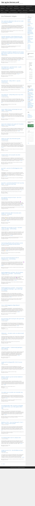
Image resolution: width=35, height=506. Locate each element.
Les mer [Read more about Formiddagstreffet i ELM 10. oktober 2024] (21, 443)
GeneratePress (23, 467)
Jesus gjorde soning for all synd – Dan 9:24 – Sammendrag (11, 198)
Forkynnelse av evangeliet (12, 30)
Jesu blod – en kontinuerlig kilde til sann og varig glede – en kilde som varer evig (12, 183)
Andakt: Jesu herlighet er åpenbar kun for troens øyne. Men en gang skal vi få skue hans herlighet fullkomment (12, 53)
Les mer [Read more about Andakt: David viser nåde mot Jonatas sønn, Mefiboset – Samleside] (8, 220)
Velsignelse (11, 432)
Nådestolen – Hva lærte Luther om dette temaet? (12, 333)
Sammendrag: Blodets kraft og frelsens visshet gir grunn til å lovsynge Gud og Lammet (12, 243)
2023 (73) (29, 47)
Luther (6, 46)
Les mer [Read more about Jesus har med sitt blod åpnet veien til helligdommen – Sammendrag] (2, 265)
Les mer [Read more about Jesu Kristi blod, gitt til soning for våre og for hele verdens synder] (18, 325)
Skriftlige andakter (32, 10)
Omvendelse (22, 132)
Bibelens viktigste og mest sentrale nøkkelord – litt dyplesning (12, 377)
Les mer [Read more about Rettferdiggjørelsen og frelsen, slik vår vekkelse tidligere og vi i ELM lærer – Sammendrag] (15, 280)
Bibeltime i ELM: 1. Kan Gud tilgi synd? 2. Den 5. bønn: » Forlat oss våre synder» (12, 423)
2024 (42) (29, 46)
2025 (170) (29, 45)
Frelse (11, 162)
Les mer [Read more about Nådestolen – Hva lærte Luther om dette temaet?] (6, 339)
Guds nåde (3, 252)
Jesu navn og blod (3, 31)
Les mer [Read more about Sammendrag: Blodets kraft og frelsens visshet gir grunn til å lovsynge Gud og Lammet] (7, 250)
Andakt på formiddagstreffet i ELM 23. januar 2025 (11, 362)
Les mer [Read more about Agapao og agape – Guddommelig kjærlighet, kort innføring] (19, 355)
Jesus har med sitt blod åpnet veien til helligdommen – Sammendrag (10, 258)
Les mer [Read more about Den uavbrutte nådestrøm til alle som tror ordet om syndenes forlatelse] (8, 28)
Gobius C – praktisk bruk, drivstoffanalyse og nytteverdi (31, 90)
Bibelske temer (19, 10)
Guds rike (19, 399)
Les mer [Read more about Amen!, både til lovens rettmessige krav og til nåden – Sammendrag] (3, 117)
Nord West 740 (22, 6)
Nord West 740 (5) (30, 39)
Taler (7, 8)
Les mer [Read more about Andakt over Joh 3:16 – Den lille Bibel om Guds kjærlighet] (23, 457)
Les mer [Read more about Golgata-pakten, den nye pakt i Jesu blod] (21, 160)
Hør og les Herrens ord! (10, 2)
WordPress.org (30, 117)
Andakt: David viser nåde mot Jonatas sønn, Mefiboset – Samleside (11, 213)
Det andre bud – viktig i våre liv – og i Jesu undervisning (11, 81)
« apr (29, 80)
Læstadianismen (17, 6)
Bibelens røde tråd (17, 8)
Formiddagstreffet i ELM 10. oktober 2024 (11, 437)
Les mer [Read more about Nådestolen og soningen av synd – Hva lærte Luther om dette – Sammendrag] (11, 235)
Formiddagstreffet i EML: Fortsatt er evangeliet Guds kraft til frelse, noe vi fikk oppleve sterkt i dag (12, 407)
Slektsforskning (3, 8)
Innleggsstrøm (30, 115)
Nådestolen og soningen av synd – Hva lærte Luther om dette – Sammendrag (11, 228)
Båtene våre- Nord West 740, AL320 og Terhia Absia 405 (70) (30, 33)
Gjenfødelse (14, 399)
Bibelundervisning (3, 6)
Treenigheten (7, 10)
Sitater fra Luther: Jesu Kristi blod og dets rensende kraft (10, 139)
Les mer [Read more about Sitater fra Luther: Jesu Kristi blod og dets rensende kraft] (2, 147)
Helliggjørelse (12, 89)
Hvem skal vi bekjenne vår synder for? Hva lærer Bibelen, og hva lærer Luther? (12, 124)
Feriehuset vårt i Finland (29, 6)
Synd (9, 207)
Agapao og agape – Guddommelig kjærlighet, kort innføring (11, 348)
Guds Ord (17, 399)
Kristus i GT (14, 386)
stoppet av (31, 126)
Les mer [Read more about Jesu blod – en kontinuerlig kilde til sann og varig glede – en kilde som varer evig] (21, 189)
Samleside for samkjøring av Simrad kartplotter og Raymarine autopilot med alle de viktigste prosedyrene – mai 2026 (31, 105)
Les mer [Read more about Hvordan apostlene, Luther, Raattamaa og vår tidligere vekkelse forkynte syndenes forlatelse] (8, 44)
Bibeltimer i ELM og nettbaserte (24, 12)
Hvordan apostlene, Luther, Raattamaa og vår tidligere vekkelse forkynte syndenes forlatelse (12, 37)
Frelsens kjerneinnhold (13, 10)
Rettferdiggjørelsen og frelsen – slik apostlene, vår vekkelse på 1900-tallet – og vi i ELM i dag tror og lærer (12, 289)
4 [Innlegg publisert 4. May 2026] (29, 72)
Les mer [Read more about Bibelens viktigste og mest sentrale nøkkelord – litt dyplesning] (5, 384)
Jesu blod (16, 30)
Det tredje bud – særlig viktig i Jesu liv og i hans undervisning (12, 95)
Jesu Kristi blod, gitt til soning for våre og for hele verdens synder (12, 319)
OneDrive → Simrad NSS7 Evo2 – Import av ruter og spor (30, 100)
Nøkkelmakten (11, 31)
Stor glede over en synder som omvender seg (12, 392)
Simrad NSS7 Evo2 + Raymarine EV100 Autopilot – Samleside (30, 93)
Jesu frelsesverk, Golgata (20, 30)
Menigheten (11, 75)
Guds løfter (19, 416)
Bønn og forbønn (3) (30, 42)
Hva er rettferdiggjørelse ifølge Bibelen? (10, 305)
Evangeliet (8, 267)
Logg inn (29, 114)
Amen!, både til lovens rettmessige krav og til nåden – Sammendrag (11, 110)
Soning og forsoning (5, 207)
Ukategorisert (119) (30, 29)
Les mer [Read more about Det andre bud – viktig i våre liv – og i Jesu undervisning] (22, 87)
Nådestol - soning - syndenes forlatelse (6, 342)
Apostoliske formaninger (4, 12)
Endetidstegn (23, 8)
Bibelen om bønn (25, 10)
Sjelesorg (2, 10)
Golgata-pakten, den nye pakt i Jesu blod (10, 155)
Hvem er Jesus (28, 8)
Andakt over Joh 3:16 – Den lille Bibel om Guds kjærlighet (12, 451)
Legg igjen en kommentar (5, 47)
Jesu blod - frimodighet (4, 192)
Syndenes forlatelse (13, 46)
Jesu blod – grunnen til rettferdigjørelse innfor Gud (12, 168)
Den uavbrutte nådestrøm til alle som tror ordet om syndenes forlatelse (12, 21)
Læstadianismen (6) (30, 38)
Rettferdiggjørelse (21, 177)
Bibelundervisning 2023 (10, 6)
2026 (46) (29, 44)
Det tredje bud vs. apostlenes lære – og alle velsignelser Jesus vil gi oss (11, 67)
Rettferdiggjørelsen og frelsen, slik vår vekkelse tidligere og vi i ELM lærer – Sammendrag (12, 273)
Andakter (11, 8)
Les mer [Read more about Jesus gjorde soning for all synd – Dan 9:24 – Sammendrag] (22, 205)
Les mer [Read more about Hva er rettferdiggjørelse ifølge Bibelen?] (18, 311)
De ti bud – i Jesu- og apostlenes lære (14, 12)
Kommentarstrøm (30, 116)
